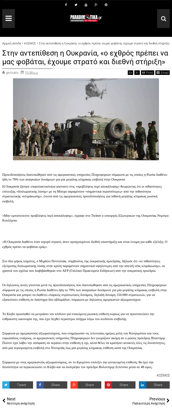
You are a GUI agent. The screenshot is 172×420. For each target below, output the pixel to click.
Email (162, 72)
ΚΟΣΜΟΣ (163, 375)
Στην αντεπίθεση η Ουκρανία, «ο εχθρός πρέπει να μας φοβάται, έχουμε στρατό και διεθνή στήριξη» (85, 57)
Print (147, 72)
